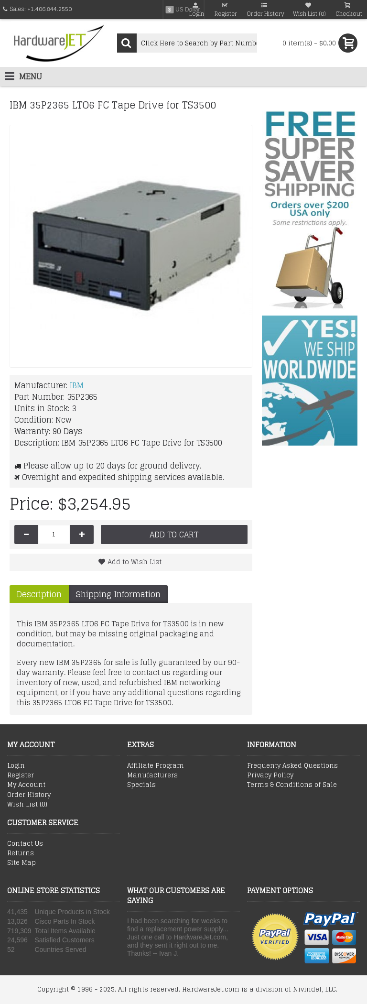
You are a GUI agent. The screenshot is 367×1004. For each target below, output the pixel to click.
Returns (20, 853)
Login (16, 766)
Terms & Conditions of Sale (292, 785)
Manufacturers (152, 775)
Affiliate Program (155, 766)
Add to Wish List (135, 561)
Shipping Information (118, 594)
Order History (29, 795)
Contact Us (25, 844)
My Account (26, 785)
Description (39, 594)
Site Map (21, 863)
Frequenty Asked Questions (292, 766)
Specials (141, 785)
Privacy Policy (270, 775)
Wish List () (27, 804)
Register (20, 775)
